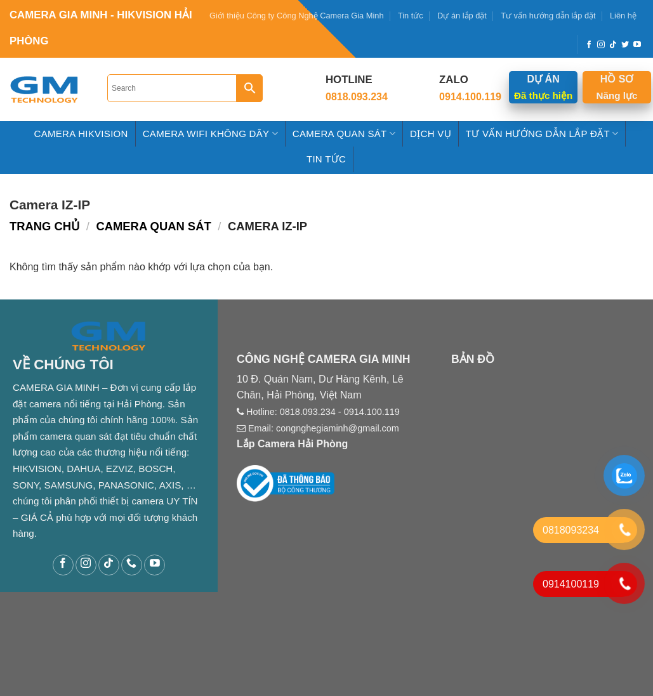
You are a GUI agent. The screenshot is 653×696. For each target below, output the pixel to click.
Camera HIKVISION (81, 133)
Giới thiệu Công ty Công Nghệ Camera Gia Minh (296, 15)
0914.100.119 (372, 412)
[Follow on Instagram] (601, 45)
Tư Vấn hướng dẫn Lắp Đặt (542, 134)
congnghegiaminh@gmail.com (337, 428)
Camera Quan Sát (344, 134)
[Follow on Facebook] (589, 45)
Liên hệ (623, 15)
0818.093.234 (308, 412)
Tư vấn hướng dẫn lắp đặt (548, 15)
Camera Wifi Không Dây (210, 134)
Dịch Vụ (430, 133)
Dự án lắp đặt (462, 15)
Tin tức (410, 15)
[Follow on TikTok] (613, 45)
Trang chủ (44, 226)
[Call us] (131, 565)
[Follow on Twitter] (625, 45)
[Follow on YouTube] (637, 45)
